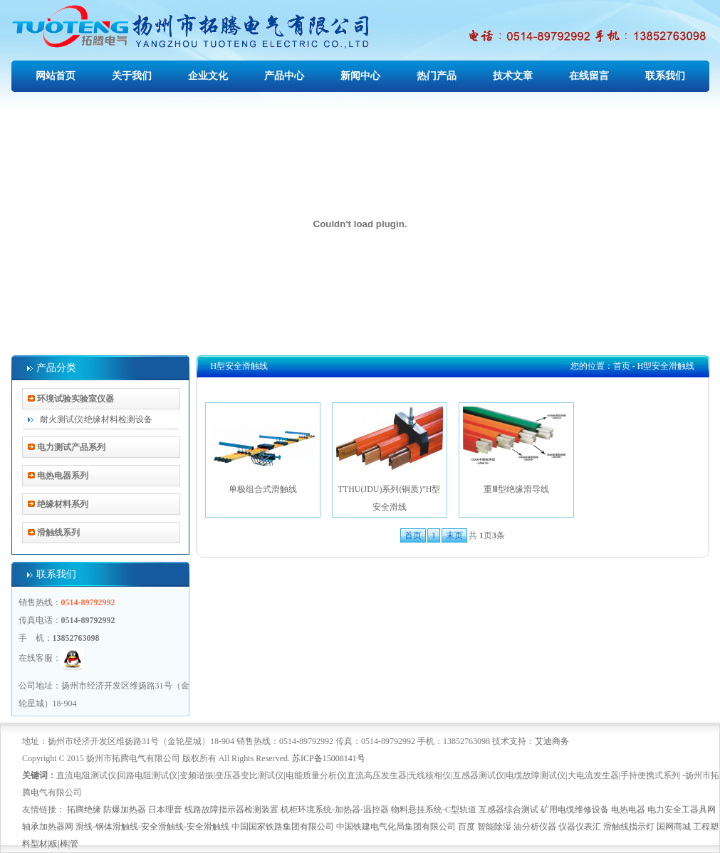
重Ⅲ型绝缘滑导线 (516, 450)
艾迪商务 (552, 741)
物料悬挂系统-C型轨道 (433, 810)
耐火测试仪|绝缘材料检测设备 (96, 419)
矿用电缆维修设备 (575, 810)
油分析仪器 (534, 827)
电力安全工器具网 (681, 810)
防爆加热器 (124, 810)
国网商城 (674, 827)
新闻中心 (360, 75)
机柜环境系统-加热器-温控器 (335, 810)
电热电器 (628, 810)
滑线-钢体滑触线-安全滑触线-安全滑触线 (152, 827)
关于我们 (132, 75)
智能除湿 (494, 827)
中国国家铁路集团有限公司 (282, 827)
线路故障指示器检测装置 (231, 810)
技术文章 (513, 75)
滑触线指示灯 (628, 827)
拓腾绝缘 (84, 810)
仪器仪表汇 (579, 827)
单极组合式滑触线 (262, 450)
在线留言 (589, 75)
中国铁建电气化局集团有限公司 (396, 827)
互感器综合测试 (508, 810)
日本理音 (165, 810)
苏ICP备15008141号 (328, 758)
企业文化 (208, 75)
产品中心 (284, 75)
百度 (466, 827)
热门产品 (436, 75)
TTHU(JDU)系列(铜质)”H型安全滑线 (389, 459)
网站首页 (55, 75)
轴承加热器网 (47, 827)
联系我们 (665, 75)
